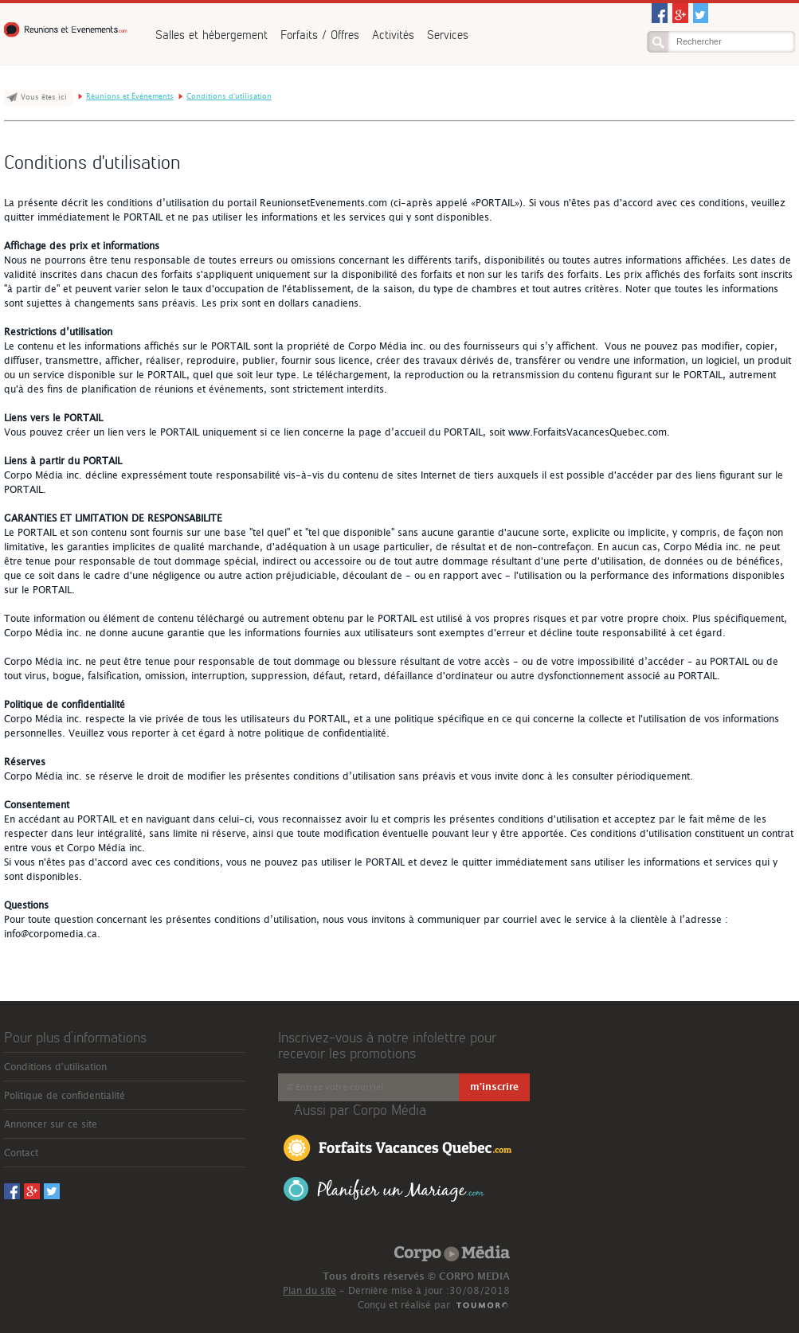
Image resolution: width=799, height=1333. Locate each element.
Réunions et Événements (67, 30)
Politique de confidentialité (64, 1095)
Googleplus (680, 13)
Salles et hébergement (211, 34)
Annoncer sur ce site (50, 1124)
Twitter (701, 13)
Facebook (660, 13)
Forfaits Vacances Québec (397, 1146)
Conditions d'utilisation (229, 96)
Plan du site (309, 1291)
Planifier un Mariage (384, 1189)
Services (447, 34)
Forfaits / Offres (319, 34)
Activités (393, 34)
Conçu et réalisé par (404, 1305)
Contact (21, 1153)
